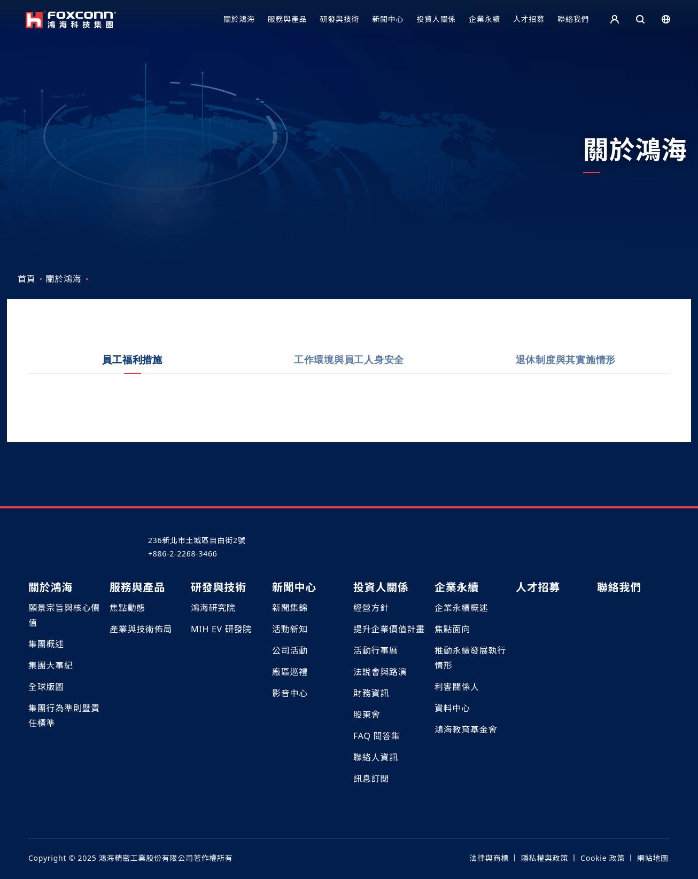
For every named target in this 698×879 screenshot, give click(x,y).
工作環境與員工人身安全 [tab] (349, 370)
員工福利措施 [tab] (132, 370)
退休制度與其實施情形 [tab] (566, 370)
